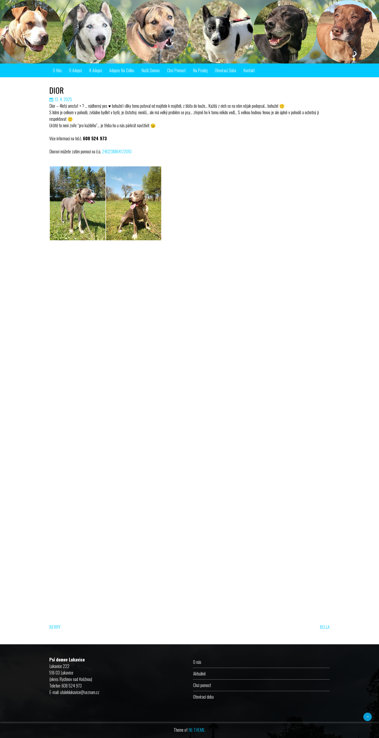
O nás (57, 70)
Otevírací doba (225, 70)
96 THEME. (197, 730)
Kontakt (249, 70)
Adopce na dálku (121, 70)
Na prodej (200, 70)
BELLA (325, 627)
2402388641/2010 (116, 151)
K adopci (95, 70)
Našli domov (150, 70)
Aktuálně (199, 673)
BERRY (55, 627)
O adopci (75, 70)
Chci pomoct (176, 70)
